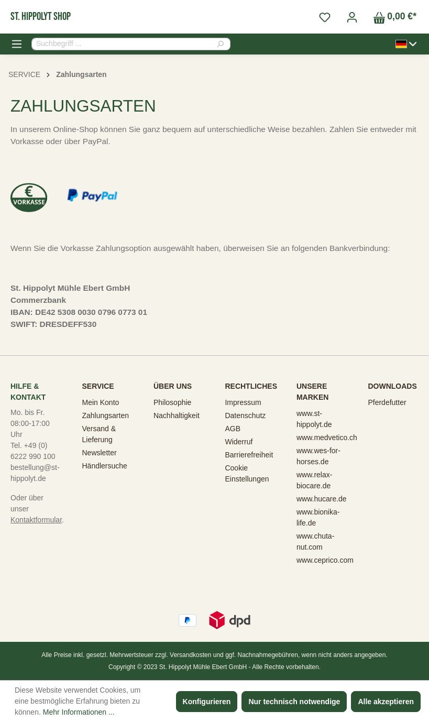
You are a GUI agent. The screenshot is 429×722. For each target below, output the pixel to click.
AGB (232, 428)
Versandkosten (190, 655)
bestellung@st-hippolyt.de (35, 473)
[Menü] (16, 44)
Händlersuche (104, 466)
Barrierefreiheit (249, 455)
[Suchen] (223, 44)
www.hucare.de (321, 499)
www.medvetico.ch (326, 437)
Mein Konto (100, 402)
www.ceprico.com (325, 560)
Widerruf (238, 441)
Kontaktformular (36, 520)
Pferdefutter (387, 402)
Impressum (243, 402)
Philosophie (172, 402)
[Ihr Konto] (352, 16)
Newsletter (99, 452)
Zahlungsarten (105, 415)
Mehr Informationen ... (79, 712)
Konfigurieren (207, 701)
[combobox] (124, 44)
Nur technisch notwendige (294, 701)
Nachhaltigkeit (176, 415)
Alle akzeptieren (386, 701)
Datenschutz (245, 415)
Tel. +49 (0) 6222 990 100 (33, 451)
